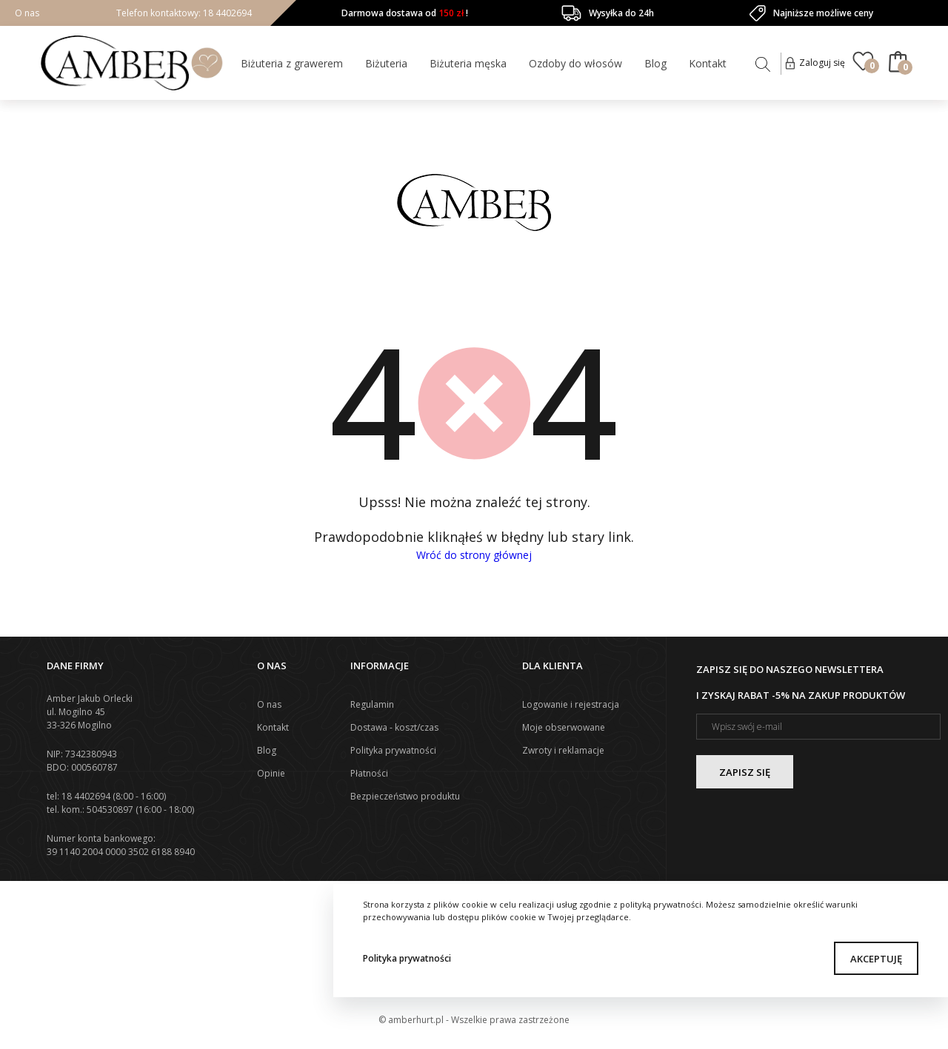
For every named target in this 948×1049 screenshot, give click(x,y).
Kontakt (708, 63)
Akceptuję (876, 958)
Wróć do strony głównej (474, 555)
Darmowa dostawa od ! (404, 13)
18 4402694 (226, 13)
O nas (27, 13)
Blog (655, 63)
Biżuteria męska (468, 63)
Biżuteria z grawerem (292, 63)
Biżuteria (386, 63)
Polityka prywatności (407, 958)
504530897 (110, 809)
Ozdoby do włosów (575, 63)
